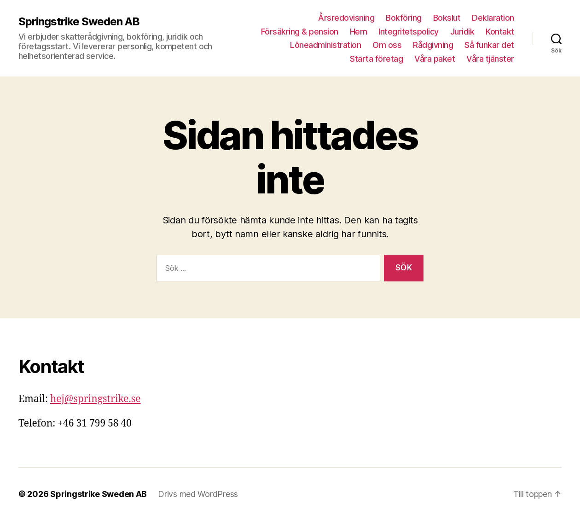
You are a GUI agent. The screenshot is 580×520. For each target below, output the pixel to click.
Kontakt (500, 31)
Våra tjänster (490, 59)
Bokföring (404, 18)
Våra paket (434, 59)
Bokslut (447, 18)
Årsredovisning (346, 18)
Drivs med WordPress (198, 494)
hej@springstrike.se (95, 399)
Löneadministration (325, 45)
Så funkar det (489, 45)
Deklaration (493, 18)
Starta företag (376, 59)
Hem (358, 31)
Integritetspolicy (408, 31)
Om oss (386, 45)
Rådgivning (433, 45)
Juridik (462, 31)
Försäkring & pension (299, 31)
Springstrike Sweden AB (78, 21)
